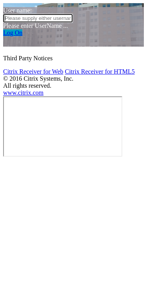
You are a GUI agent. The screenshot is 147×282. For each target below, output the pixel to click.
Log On (12, 32)
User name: (17, 10)
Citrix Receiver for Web (33, 71)
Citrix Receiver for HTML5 (99, 71)
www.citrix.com (23, 92)
